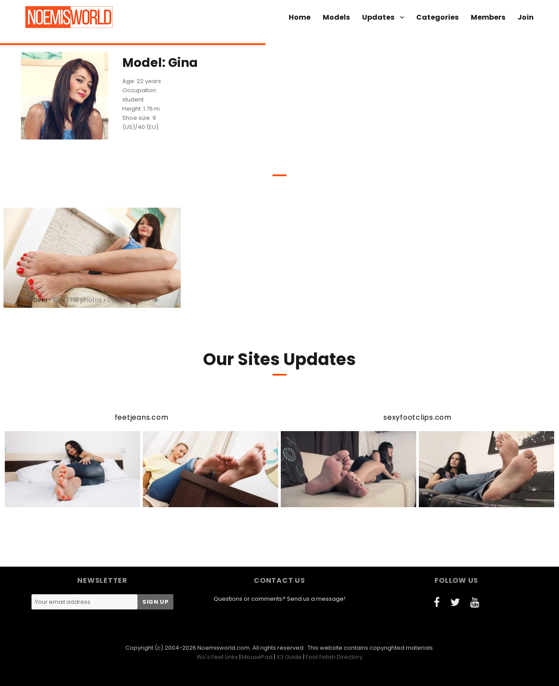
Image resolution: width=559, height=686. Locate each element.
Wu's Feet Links (217, 657)
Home (300, 17)
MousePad (257, 657)
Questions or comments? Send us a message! (279, 599)
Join (526, 17)
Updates (378, 17)
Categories (437, 17)
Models (336, 17)
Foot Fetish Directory (334, 657)
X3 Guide (289, 657)
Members (488, 17)
